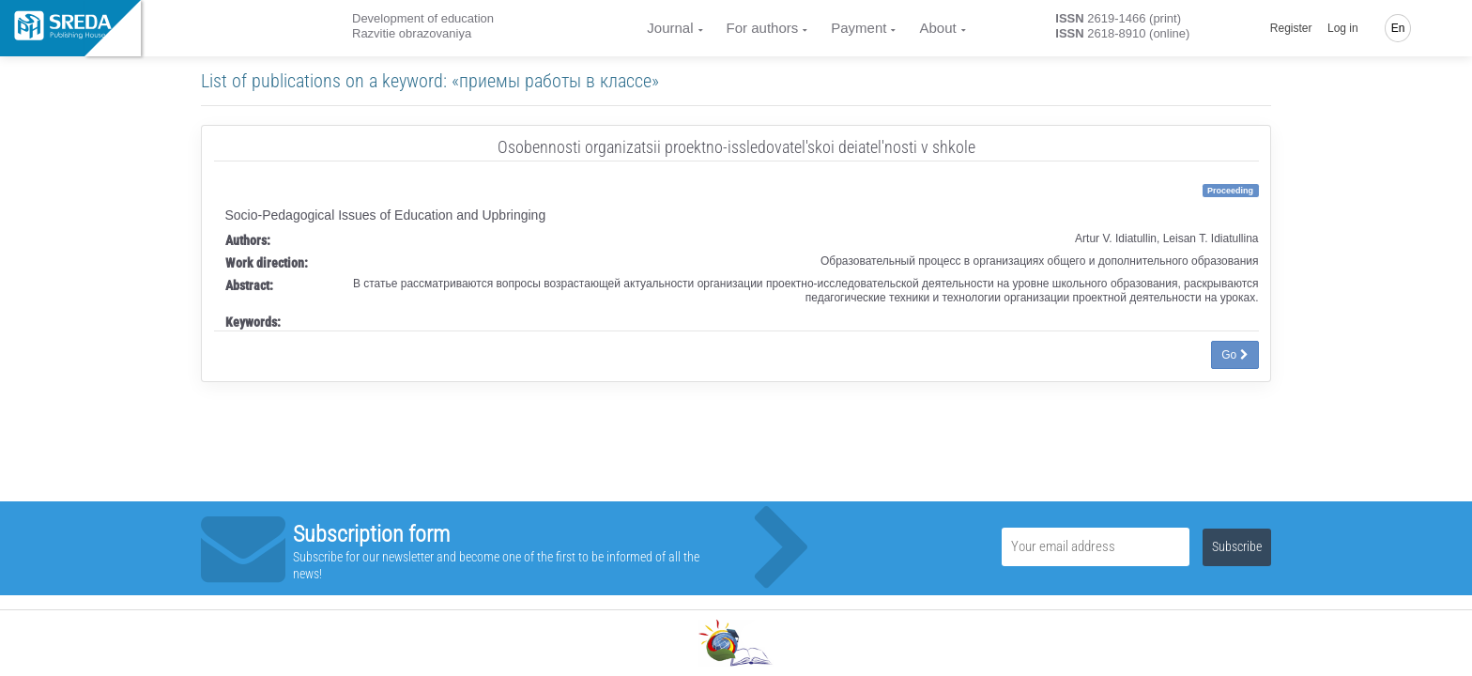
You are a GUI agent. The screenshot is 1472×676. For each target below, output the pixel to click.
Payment (858, 28)
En (1398, 28)
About (937, 28)
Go (1234, 354)
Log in (1342, 28)
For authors (763, 28)
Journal (670, 28)
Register (1291, 28)
